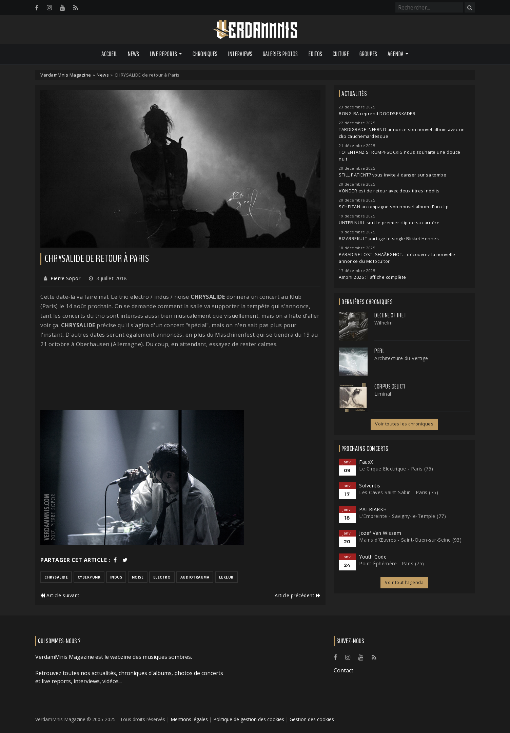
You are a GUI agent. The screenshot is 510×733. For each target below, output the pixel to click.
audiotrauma (195, 577)
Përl (379, 351)
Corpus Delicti (389, 386)
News (133, 54)
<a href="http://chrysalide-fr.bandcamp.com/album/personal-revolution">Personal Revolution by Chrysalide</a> (180, 379)
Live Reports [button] (163, 54)
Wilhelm (383, 322)
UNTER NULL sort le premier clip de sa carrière (389, 223)
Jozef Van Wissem (380, 533)
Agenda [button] (396, 54)
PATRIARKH (373, 509)
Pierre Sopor (65, 278)
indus (116, 577)
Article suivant (60, 595)
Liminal (382, 394)
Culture (341, 54)
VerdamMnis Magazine (65, 75)
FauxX (366, 462)
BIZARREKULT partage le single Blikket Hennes (389, 239)
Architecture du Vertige (401, 358)
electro (162, 577)
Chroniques (205, 54)
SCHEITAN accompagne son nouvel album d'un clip (394, 207)
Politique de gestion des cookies (248, 719)
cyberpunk (89, 577)
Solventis (369, 485)
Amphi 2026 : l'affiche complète (372, 277)
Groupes (368, 54)
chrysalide (56, 577)
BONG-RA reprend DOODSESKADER (377, 114)
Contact (343, 670)
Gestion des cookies (312, 719)
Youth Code (373, 556)
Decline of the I (390, 315)
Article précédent (298, 595)
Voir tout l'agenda (404, 582)
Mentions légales (189, 719)
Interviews (240, 54)
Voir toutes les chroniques (404, 424)
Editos (315, 54)
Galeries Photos (280, 54)
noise (138, 577)
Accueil (109, 54)
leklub (226, 577)
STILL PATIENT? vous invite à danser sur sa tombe (392, 175)
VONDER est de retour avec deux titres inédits (389, 191)
